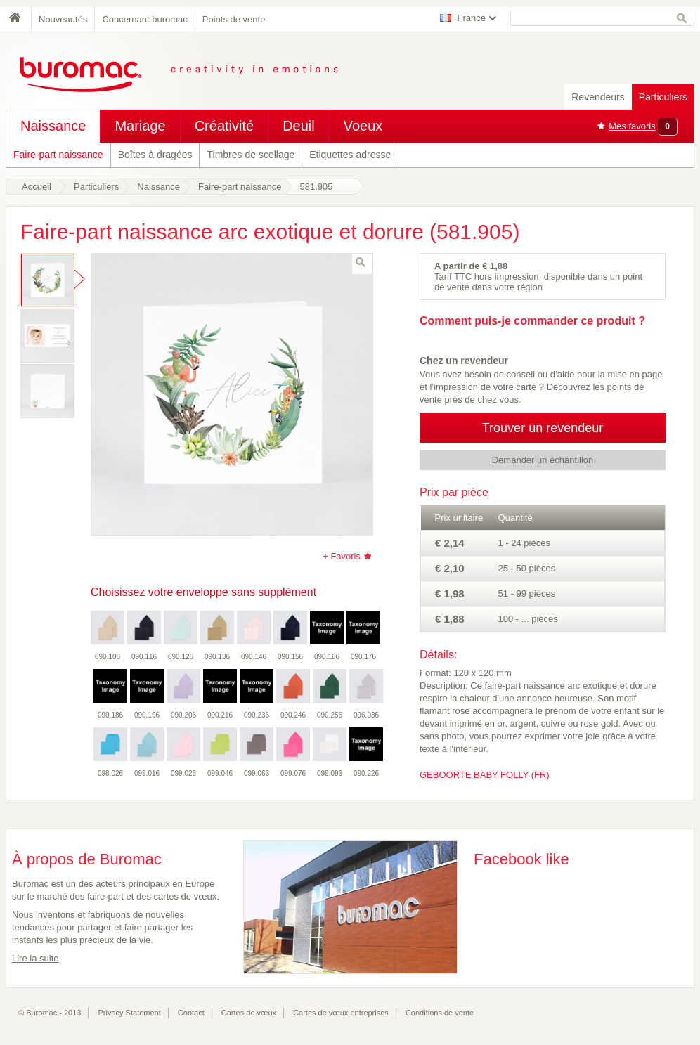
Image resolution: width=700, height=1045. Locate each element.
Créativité (224, 126)
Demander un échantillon (543, 460)
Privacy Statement (129, 1012)
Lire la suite (35, 958)
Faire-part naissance (58, 154)
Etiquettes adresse (350, 154)
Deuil (299, 126)
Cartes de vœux (248, 1012)
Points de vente (234, 19)
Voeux (363, 126)
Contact (191, 1012)
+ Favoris (342, 556)
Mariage (140, 126)
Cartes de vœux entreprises (341, 1012)
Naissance (53, 126)
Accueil (36, 186)
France (472, 18)
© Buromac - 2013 (49, 1012)
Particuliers (663, 97)
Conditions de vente (440, 1012)
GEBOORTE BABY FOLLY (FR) (485, 775)
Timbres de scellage (250, 154)
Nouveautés (63, 19)
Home (18, 19)
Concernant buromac (144, 19)
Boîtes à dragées (155, 154)
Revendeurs (598, 97)
